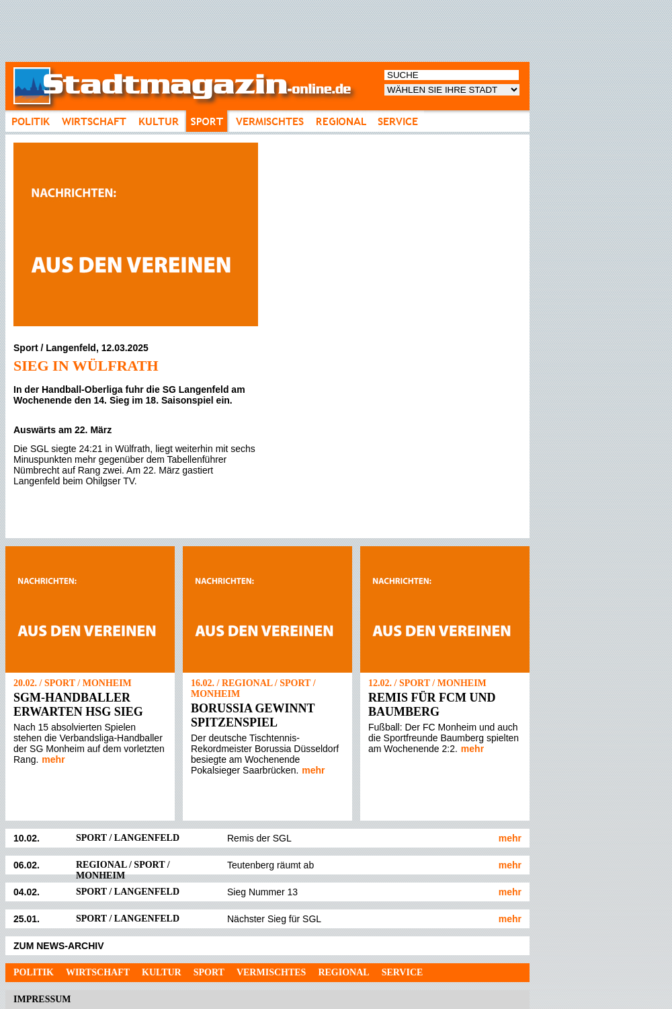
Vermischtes (271, 972)
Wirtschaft (98, 972)
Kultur (161, 972)
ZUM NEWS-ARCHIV (58, 945)
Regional (343, 972)
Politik (33, 972)
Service (402, 972)
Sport (209, 972)
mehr (53, 759)
